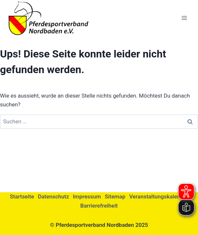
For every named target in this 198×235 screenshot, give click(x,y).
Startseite (22, 196)
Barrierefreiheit (99, 205)
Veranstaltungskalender (158, 196)
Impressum (87, 196)
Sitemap (115, 196)
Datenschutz (53, 196)
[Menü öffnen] (184, 18)
